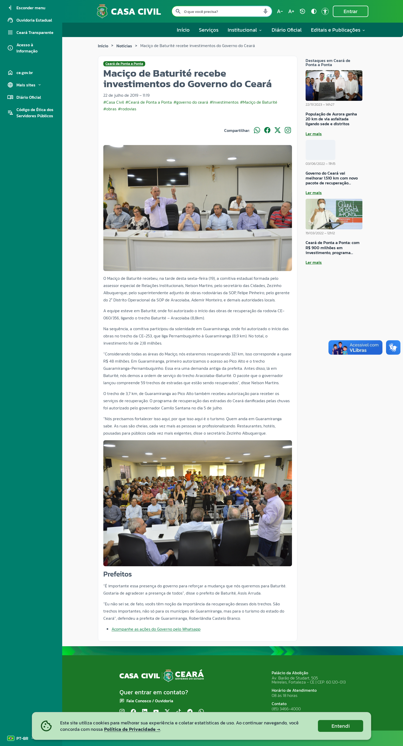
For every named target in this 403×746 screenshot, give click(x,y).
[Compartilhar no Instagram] (288, 130)
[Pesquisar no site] (222, 11)
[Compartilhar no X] (277, 130)
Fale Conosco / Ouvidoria (149, 701)
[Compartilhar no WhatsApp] (257, 130)
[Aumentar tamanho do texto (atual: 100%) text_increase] (291, 11)
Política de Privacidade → (132, 729)
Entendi (341, 726)
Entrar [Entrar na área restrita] (351, 11)
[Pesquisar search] (178, 11)
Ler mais (314, 134)
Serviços (208, 30)
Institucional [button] (245, 30)
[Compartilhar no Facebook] (267, 130)
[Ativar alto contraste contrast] (313, 11)
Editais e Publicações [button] (338, 30)
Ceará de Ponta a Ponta (124, 63)
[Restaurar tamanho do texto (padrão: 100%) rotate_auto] (302, 11)
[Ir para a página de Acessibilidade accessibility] (325, 11)
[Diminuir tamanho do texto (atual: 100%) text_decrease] (279, 11)
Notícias (124, 46)
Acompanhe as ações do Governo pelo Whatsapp (156, 629)
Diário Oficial (287, 30)
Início (183, 30)
